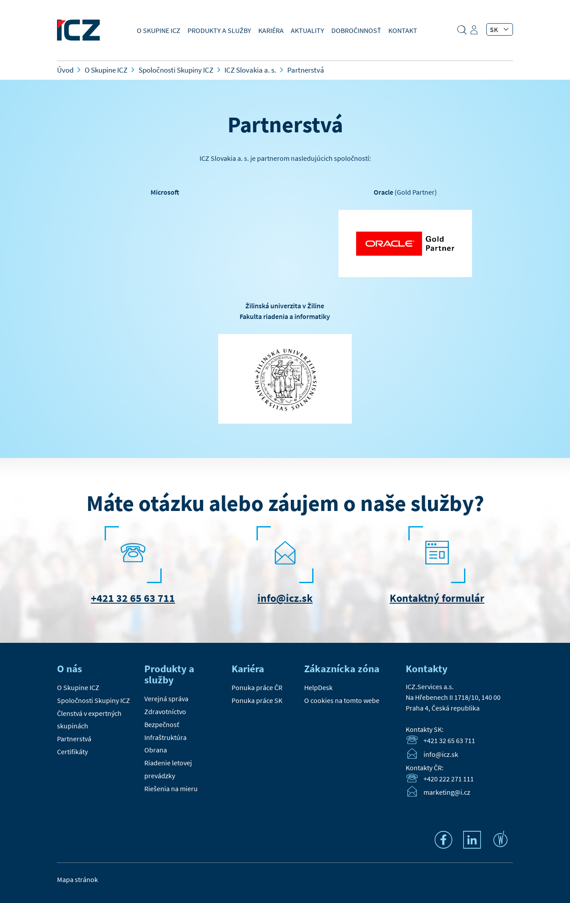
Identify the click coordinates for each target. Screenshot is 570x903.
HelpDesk (318, 687)
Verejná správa (166, 698)
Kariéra (271, 30)
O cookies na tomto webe (341, 700)
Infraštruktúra (165, 737)
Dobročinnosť (356, 30)
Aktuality (307, 30)
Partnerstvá (74, 738)
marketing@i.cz (446, 792)
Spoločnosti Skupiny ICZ (93, 700)
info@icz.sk (285, 598)
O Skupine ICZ (158, 30)
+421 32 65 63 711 (133, 598)
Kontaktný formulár (437, 598)
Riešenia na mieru (171, 788)
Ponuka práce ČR (257, 687)
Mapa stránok (77, 879)
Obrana (155, 749)
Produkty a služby (219, 30)
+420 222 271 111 (448, 778)
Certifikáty (72, 751)
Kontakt (402, 30)
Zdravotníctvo (165, 711)
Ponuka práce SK (257, 700)
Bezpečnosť (161, 724)
